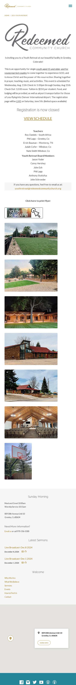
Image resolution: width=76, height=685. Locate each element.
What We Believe (12, 582)
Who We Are (10, 578)
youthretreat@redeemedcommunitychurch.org (38, 188)
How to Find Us (11, 593)
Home (7, 15)
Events (7, 589)
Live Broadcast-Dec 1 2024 (18, 558)
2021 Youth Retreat (19, 15)
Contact (8, 597)
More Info (44, 643)
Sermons (8, 585)
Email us (8, 531)
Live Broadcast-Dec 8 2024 (18, 547)
